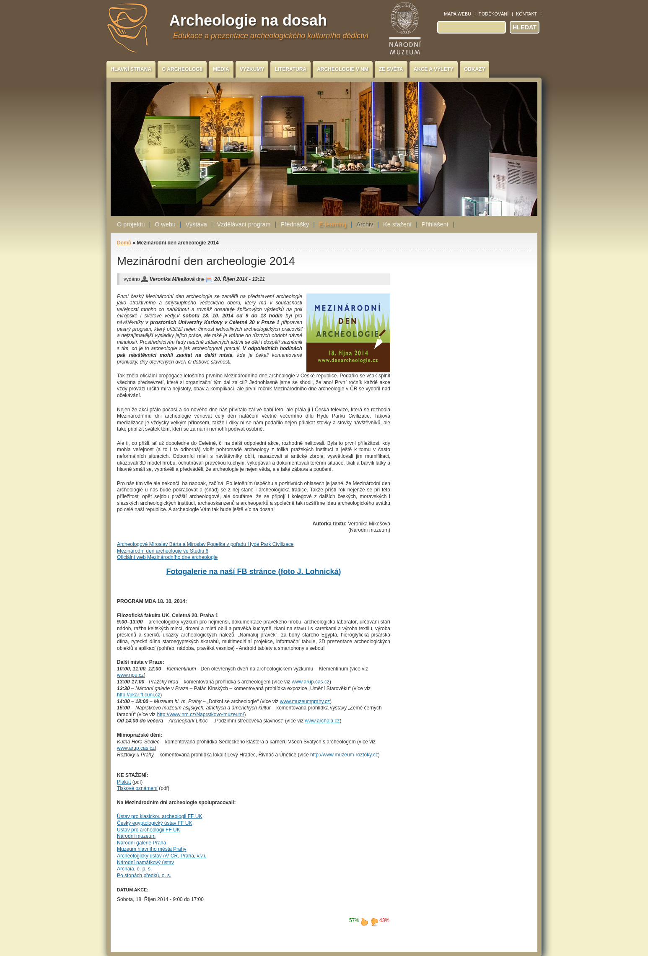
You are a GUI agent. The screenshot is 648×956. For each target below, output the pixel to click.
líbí (364, 922)
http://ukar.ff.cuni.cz (138, 695)
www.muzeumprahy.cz (305, 701)
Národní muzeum (136, 836)
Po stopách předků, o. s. (144, 875)
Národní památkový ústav (145, 862)
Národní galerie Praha (141, 843)
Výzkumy (252, 69)
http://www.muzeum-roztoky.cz (344, 755)
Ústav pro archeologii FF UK (148, 830)
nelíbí (374, 922)
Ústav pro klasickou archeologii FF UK (159, 816)
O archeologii (182, 69)
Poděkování (493, 13)
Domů (124, 243)
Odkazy (474, 69)
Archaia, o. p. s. (134, 869)
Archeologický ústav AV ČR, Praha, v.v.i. (161, 856)
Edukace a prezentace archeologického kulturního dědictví (270, 35)
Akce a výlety (434, 69)
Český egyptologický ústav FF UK (154, 823)
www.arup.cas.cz (310, 682)
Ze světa (391, 69)
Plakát (124, 782)
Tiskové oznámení (137, 788)
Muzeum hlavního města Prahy (151, 849)
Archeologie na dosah (248, 20)
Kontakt (526, 13)
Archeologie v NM (342, 69)
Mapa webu (457, 13)
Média (221, 69)
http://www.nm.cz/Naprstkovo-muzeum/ (200, 714)
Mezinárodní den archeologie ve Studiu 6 (162, 551)
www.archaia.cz (322, 721)
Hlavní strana (131, 69)
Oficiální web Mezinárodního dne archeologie (167, 557)
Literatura (290, 69)
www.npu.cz (130, 675)
